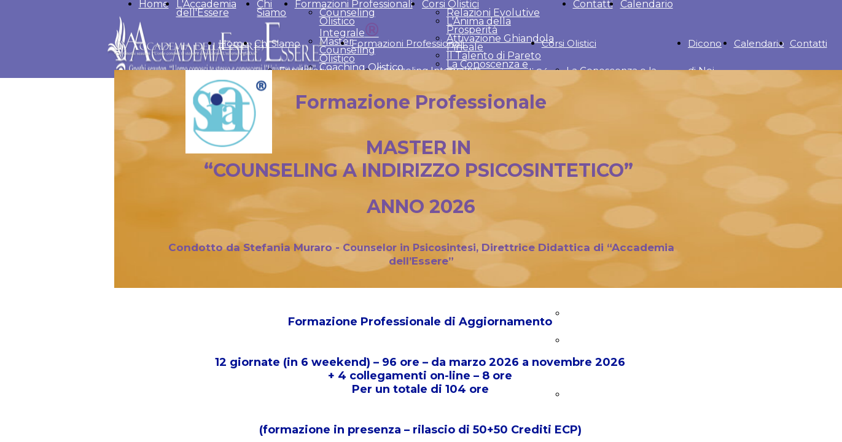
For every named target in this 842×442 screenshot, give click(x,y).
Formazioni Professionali (407, 43)
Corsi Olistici (569, 43)
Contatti (808, 43)
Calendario (759, 43)
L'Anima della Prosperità (478, 25)
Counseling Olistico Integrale (349, 23)
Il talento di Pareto (609, 313)
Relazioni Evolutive (493, 12)
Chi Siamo (277, 43)
